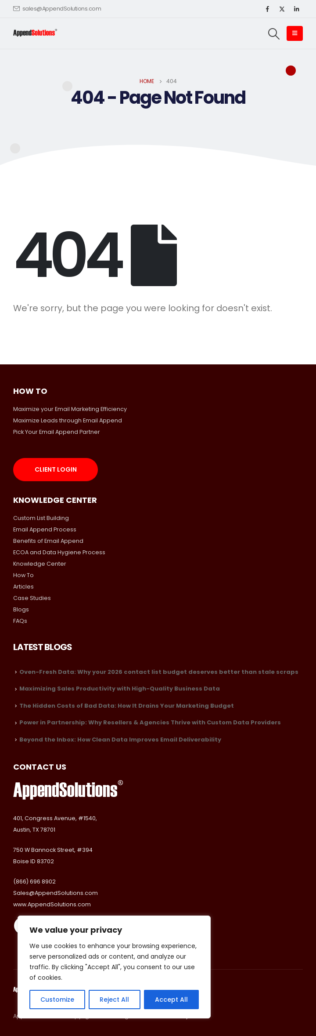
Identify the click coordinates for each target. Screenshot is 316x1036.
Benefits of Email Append (48, 541)
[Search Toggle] (274, 34)
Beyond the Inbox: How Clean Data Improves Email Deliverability (120, 739)
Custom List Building (41, 518)
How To (23, 575)
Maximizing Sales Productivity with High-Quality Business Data (119, 688)
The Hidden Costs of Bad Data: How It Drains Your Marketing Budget (126, 706)
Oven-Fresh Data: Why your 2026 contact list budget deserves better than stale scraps (158, 672)
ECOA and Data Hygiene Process (59, 552)
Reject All (114, 999)
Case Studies (32, 598)
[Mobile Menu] (295, 33)
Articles (23, 586)
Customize (57, 999)
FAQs (20, 621)
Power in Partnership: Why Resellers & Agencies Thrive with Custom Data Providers (150, 722)
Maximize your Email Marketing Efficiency (70, 409)
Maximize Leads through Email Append (67, 420)
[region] (114, 967)
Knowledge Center (39, 563)
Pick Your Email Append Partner (56, 432)
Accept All (171, 999)
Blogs (21, 609)
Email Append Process (44, 529)
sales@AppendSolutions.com (57, 8)
